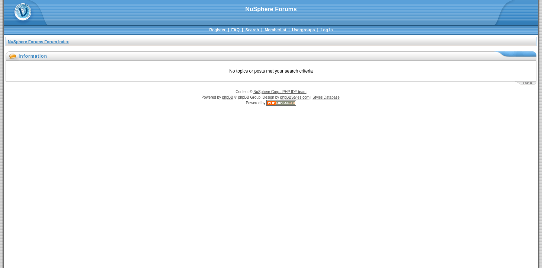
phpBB (227, 97)
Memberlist (275, 30)
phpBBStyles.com (294, 97)
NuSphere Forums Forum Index (38, 41)
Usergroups (303, 30)
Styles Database (326, 97)
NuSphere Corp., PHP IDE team (279, 92)
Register (217, 30)
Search (252, 30)
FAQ (235, 30)
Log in (327, 30)
